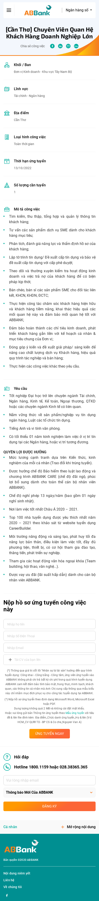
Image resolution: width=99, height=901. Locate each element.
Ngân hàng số (77, 10)
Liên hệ (8, 880)
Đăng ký (49, 806)
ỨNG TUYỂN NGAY (49, 734)
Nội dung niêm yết (16, 873)
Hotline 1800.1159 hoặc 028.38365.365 (45, 767)
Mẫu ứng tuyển (75, 713)
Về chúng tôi (12, 887)
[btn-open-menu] (8, 10)
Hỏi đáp (16, 757)
